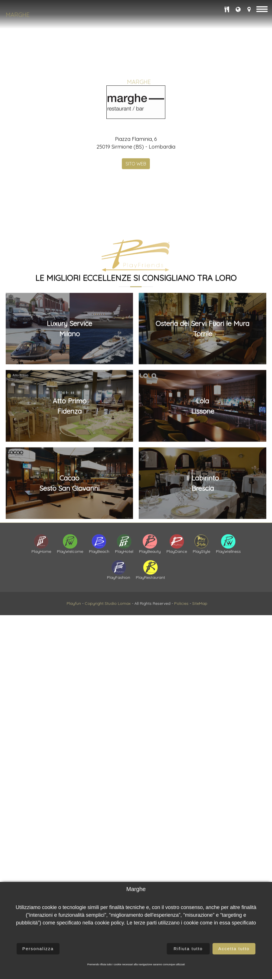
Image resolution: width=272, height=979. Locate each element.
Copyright (94, 628)
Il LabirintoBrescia (202, 644)
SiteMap (199, 628)
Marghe (17, 14)
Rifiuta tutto (188, 948)
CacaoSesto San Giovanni (69, 644)
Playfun (74, 628)
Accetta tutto (233, 948)
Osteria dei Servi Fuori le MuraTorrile (202, 489)
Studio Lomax (118, 628)
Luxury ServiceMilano (69, 489)
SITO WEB (136, 227)
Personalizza (38, 948)
